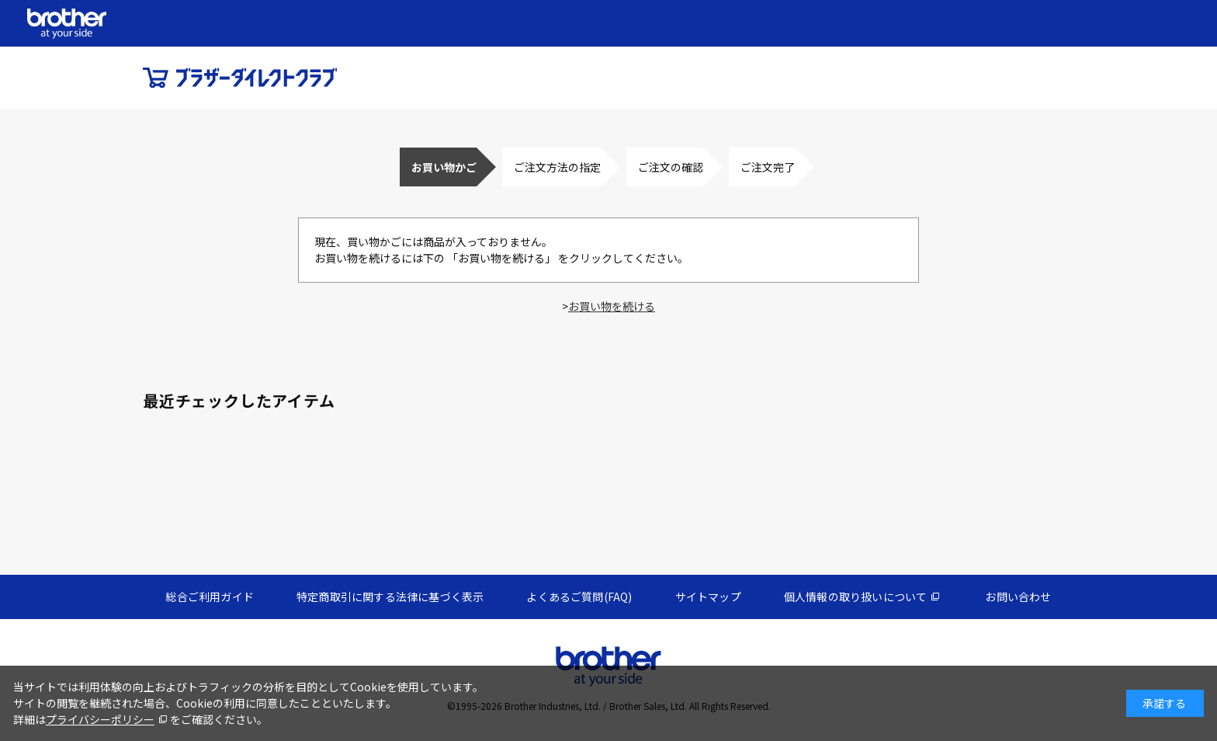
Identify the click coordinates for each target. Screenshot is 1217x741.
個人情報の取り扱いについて (855, 596)
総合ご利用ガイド (209, 596)
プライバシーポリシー (100, 719)
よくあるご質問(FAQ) (579, 596)
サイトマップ (708, 596)
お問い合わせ (1018, 596)
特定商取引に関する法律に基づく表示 (390, 596)
